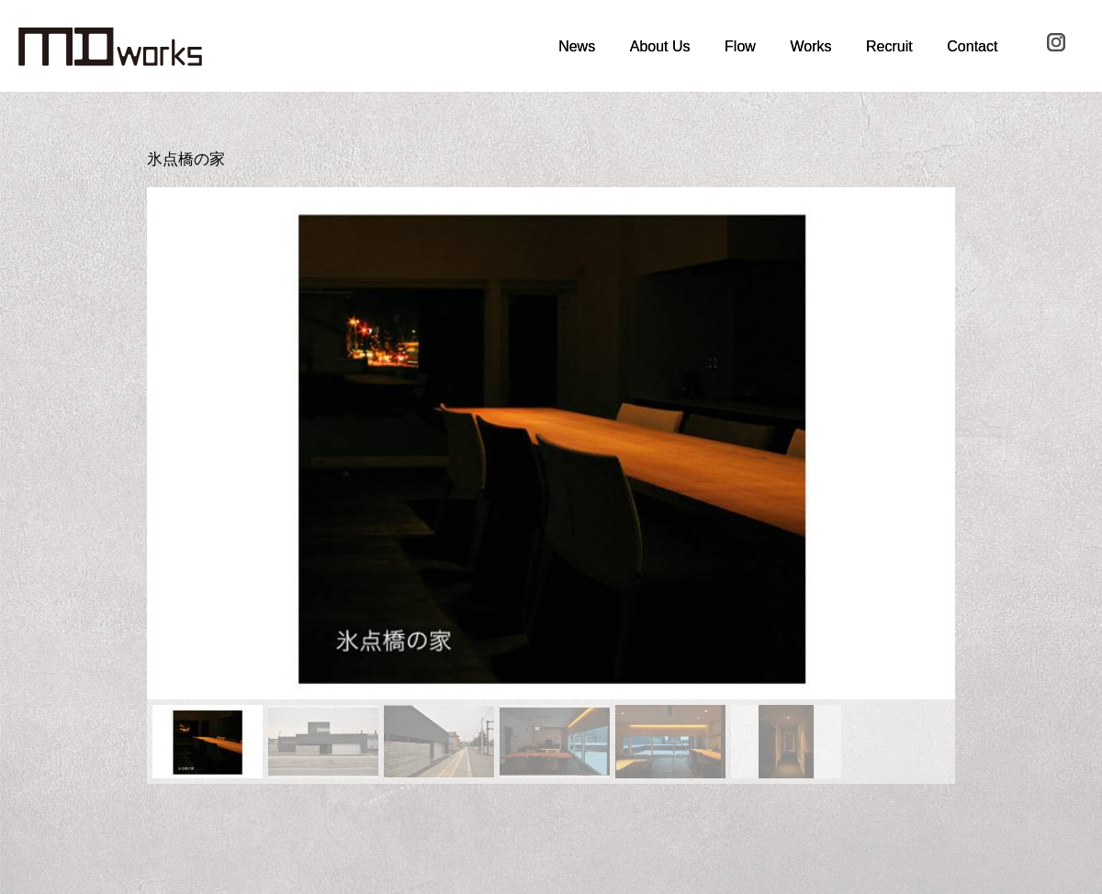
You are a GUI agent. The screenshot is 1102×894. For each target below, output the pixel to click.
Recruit (889, 46)
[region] (551, 485)
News (576, 46)
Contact (972, 46)
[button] (175, 443)
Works (810, 46)
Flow (740, 46)
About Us (660, 46)
